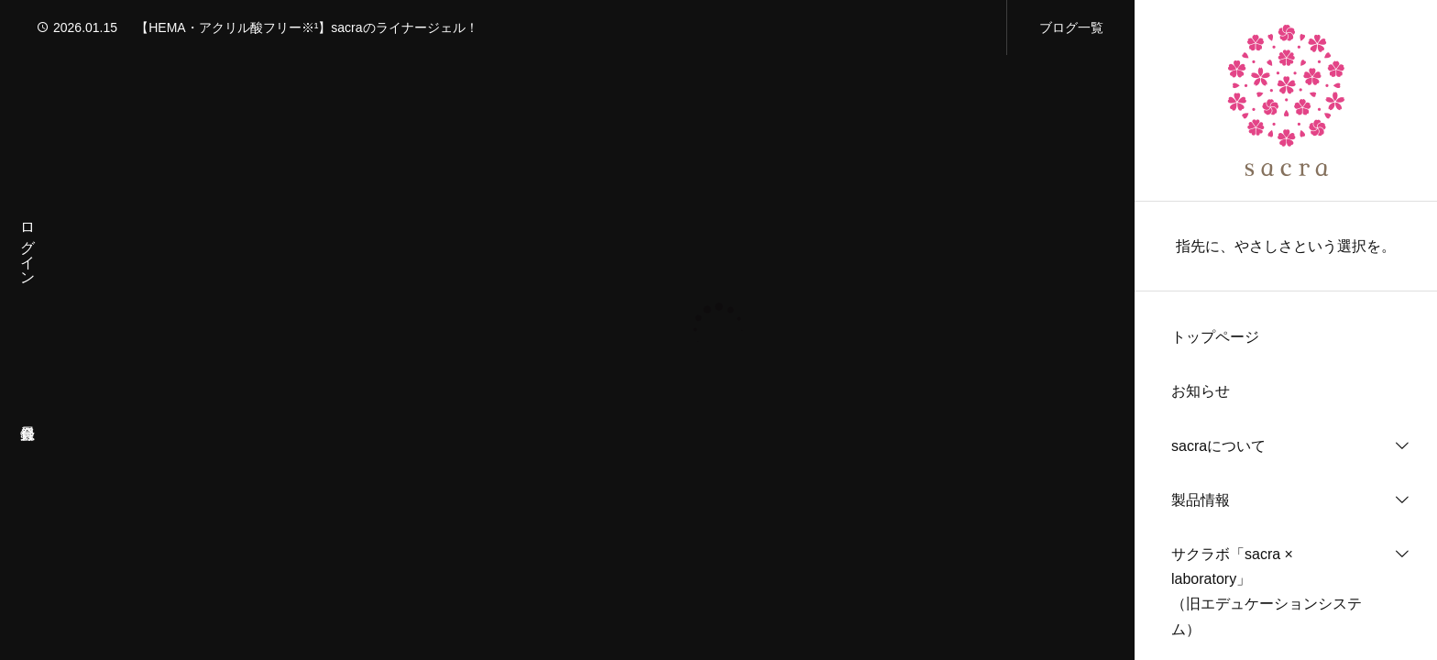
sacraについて (1218, 446)
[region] (1286, 330)
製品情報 (1200, 500)
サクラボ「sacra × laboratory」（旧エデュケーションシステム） (1266, 591)
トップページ (1215, 337)
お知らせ (1200, 391)
